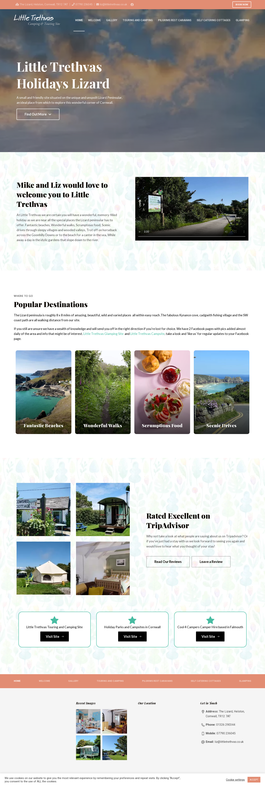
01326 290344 (225, 724)
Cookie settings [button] (235, 779)
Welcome (94, 20)
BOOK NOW (242, 4)
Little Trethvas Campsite (147, 334)
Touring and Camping (138, 20)
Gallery (111, 20)
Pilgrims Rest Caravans (174, 20)
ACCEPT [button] (254, 779)
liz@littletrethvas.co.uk (113, 4)
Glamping (242, 20)
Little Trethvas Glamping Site (103, 334)
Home (79, 20)
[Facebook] (132, 4)
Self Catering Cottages (213, 20)
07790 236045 (83, 4)
